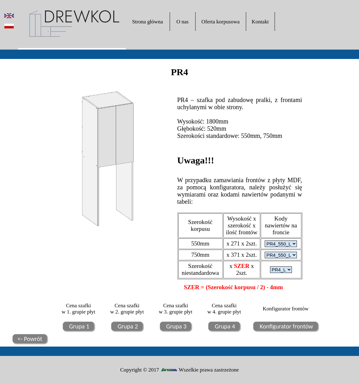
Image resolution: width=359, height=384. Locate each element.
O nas (182, 22)
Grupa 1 (78, 326)
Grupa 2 (127, 326)
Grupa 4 (224, 326)
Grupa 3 (175, 326)
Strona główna (147, 22)
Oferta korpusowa (220, 22)
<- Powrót (29, 339)
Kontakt (260, 22)
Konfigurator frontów (285, 326)
